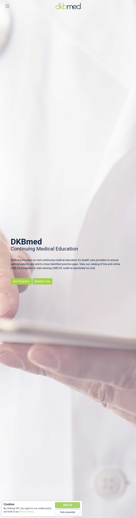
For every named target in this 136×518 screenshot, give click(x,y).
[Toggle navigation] (7, 6)
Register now (42, 281)
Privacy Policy (26, 511)
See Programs (21, 281)
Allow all (67, 505)
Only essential (67, 512)
